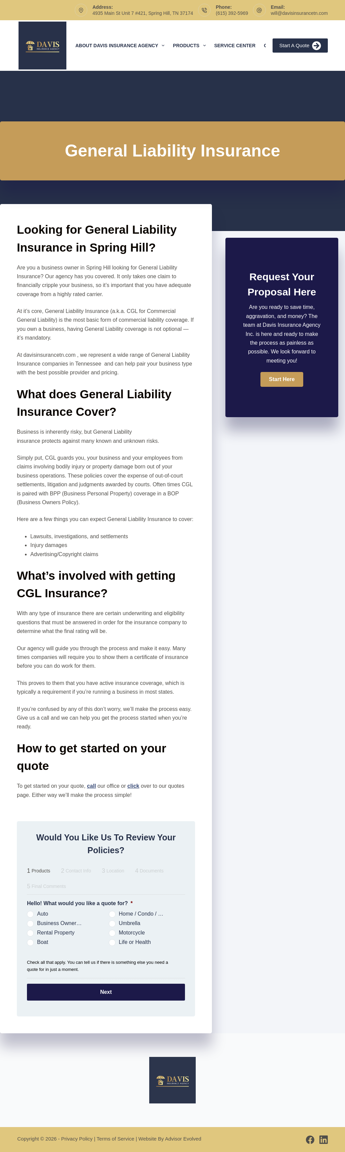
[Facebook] (310, 1139)
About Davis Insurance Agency (121, 45)
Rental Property (55, 932)
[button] (281, 379)
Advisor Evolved (183, 1138)
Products (190, 45)
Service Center (235, 45)
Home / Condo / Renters (144, 914)
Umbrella (129, 923)
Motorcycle (132, 932)
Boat (42, 942)
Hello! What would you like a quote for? (80, 903)
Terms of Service (115, 1138)
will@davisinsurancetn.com (299, 13)
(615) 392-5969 (232, 13)
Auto (42, 914)
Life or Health (135, 942)
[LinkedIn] (323, 1139)
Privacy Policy (77, 1138)
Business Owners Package (62, 923)
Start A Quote (300, 45)
